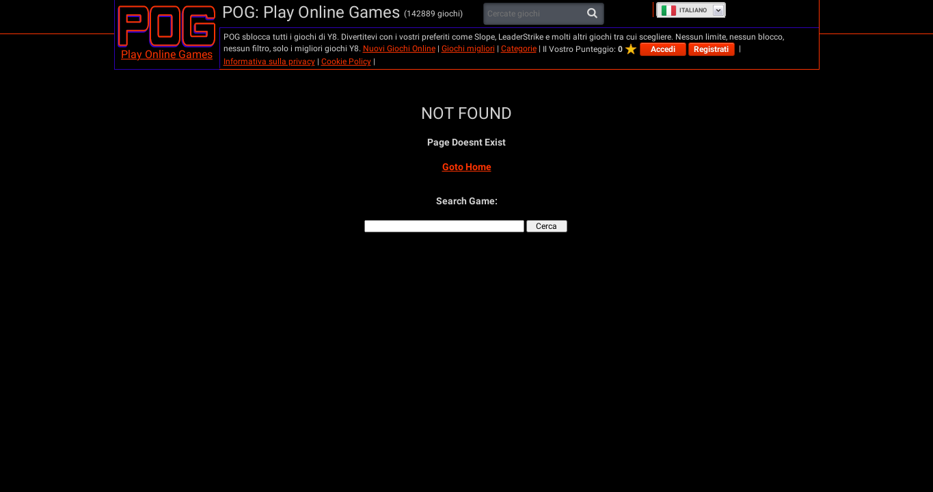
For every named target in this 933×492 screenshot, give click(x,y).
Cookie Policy (346, 61)
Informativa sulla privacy (269, 61)
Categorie (519, 48)
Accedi (663, 49)
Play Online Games (167, 54)
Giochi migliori (468, 48)
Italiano (684, 10)
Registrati (711, 49)
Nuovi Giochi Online (399, 48)
